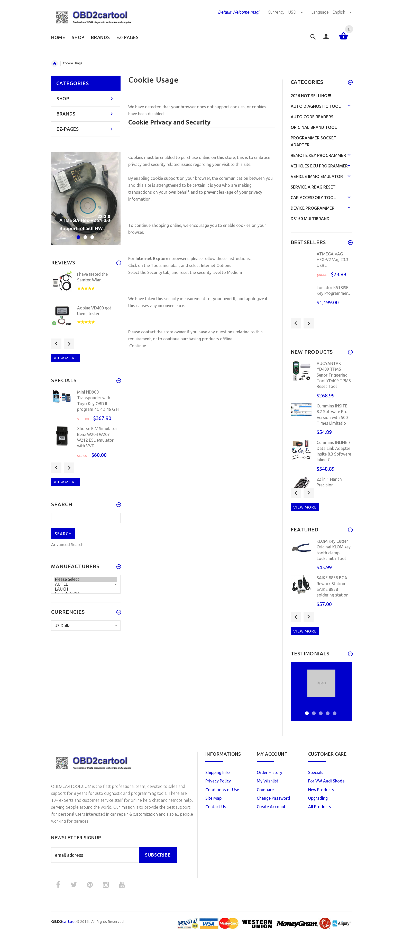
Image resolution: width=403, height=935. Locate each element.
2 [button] (85, 234)
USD (296, 12)
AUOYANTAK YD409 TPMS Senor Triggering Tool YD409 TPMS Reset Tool (334, 375)
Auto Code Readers (312, 116)
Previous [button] (56, 344)
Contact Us (215, 806)
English (342, 12)
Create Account (271, 806)
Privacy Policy (218, 781)
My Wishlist (267, 781)
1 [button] (78, 234)
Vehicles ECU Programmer (319, 166)
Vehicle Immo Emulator (317, 176)
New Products (321, 789)
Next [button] (69, 344)
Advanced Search (67, 544)
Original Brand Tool (314, 127)
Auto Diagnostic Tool (316, 106)
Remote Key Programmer (318, 155)
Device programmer (312, 208)
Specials (315, 772)
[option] (86, 198)
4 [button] (327, 710)
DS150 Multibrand (310, 218)
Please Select (85, 579)
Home (54, 63)
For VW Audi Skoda (326, 781)
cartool (63, 921)
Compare (265, 789)
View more (65, 358)
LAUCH (85, 589)
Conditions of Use (222, 789)
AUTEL (85, 584)
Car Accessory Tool (313, 197)
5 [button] (334, 710)
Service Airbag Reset (313, 187)
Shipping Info (217, 772)
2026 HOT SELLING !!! (311, 95)
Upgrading (318, 798)
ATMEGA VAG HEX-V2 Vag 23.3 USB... (332, 260)
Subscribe (158, 854)
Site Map (213, 798)
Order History (269, 772)
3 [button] (92, 234)
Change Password (273, 798)
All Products (319, 806)
